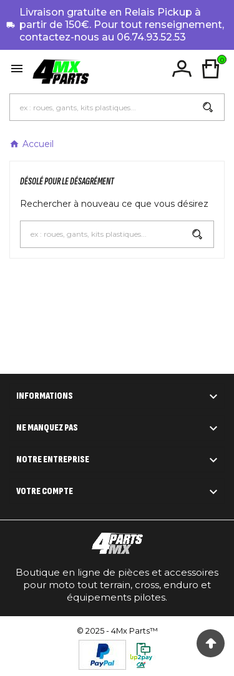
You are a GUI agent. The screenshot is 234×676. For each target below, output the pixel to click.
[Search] (208, 107)
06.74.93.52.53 (151, 37)
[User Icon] (182, 69)
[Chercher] (101, 107)
